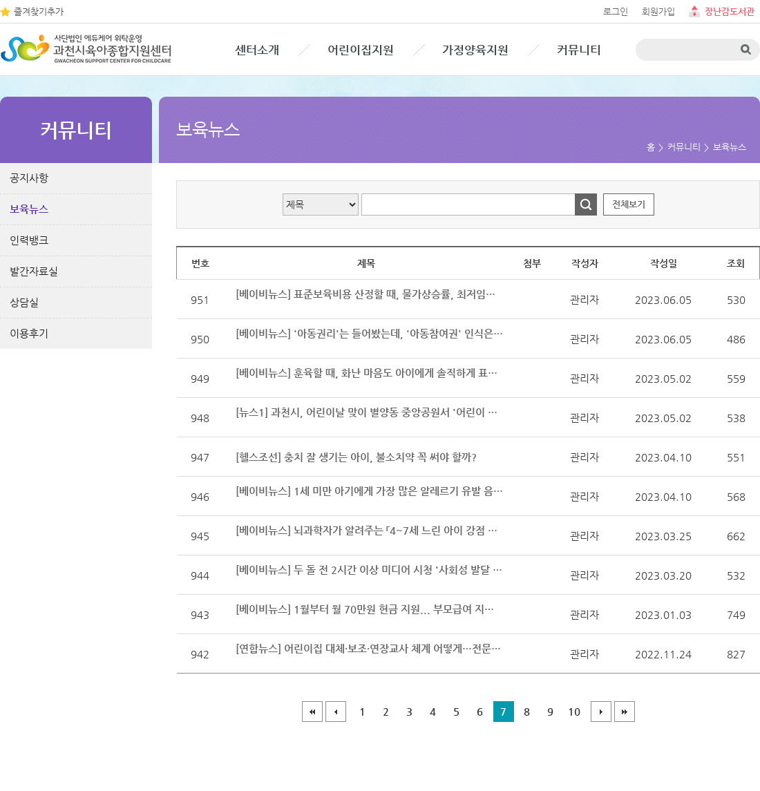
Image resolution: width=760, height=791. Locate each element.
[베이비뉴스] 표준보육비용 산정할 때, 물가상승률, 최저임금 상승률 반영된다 (370, 294)
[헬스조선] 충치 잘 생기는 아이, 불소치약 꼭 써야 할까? (356, 457)
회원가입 (658, 11)
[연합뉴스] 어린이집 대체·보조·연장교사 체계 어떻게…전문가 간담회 (370, 648)
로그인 (615, 11)
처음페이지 (312, 711)
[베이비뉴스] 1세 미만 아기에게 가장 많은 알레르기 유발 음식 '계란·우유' (370, 491)
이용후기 (29, 333)
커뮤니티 (579, 50)
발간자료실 (34, 271)
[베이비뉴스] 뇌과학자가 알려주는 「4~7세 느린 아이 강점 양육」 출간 (370, 530)
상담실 (24, 302)
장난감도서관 (729, 11)
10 (574, 711)
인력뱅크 (29, 240)
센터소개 (257, 50)
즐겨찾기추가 (39, 11)
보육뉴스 (29, 209)
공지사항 (29, 178)
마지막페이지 (624, 711)
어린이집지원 (360, 50)
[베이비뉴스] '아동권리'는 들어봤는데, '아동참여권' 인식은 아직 (370, 333)
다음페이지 (601, 711)
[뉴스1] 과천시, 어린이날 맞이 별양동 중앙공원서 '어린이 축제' (370, 412)
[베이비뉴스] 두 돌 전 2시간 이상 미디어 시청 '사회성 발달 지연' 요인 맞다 (370, 569)
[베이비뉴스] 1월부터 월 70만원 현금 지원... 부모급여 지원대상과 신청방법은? (370, 609)
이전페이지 (335, 711)
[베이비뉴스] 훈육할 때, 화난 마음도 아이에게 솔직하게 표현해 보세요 (370, 373)
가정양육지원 (475, 50)
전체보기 (628, 204)
